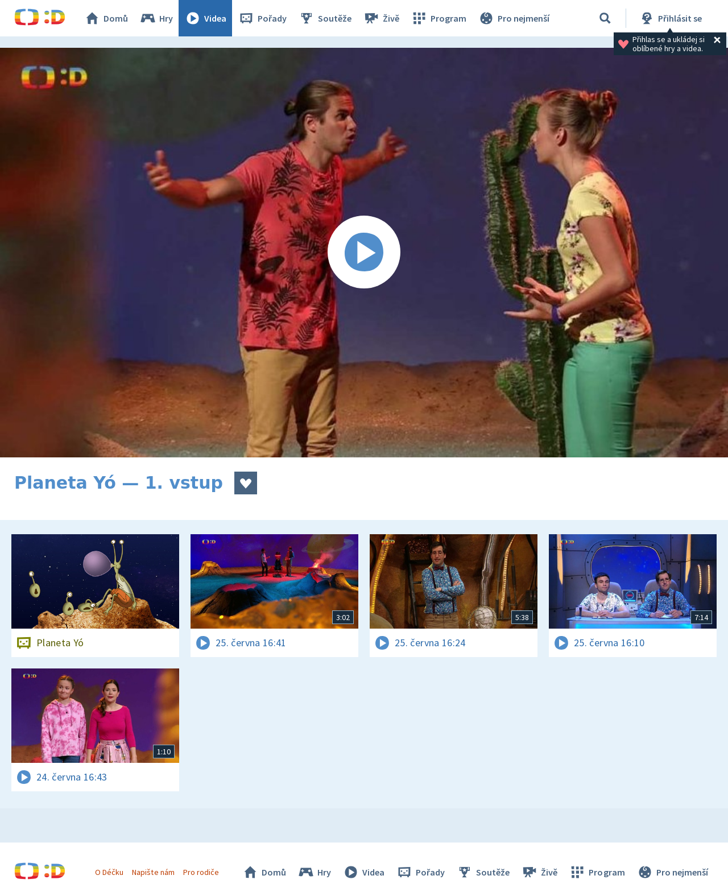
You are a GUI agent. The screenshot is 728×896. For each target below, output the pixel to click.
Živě (381, 18)
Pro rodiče (201, 872)
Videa (205, 18)
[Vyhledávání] (605, 18)
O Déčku (109, 872)
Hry (156, 18)
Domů (106, 18)
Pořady (262, 18)
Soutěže (324, 18)
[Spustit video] (364, 252)
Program (438, 18)
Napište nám (153, 872)
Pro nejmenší (513, 18)
